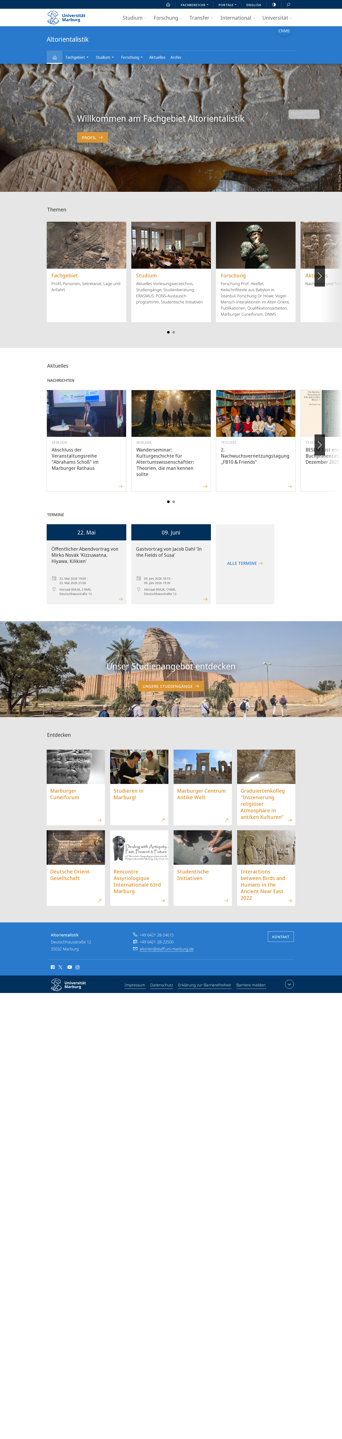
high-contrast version (271, 4)
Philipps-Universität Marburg (72, 988)
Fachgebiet (78, 58)
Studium (136, 18)
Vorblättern (319, 273)
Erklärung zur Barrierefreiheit (205, 985)
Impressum (135, 985)
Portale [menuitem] (229, 5)
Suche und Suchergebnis (286, 4)
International (239, 18)
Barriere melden (250, 985)
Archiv (176, 57)
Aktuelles (157, 57)
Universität (278, 18)
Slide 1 (168, 332)
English (253, 5)
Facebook (52, 967)
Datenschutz (162, 985)
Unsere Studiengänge (171, 686)
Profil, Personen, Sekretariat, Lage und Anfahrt (86, 257)
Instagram (77, 967)
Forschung (169, 18)
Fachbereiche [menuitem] (196, 5)
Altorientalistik (57, 59)
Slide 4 (173, 332)
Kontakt (280, 936)
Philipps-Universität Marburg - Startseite (70, 16)
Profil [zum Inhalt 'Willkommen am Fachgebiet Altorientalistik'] (92, 137)
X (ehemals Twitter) (59, 967)
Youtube (69, 967)
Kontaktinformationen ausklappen (289, 984)
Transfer (202, 18)
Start (166, 4)
